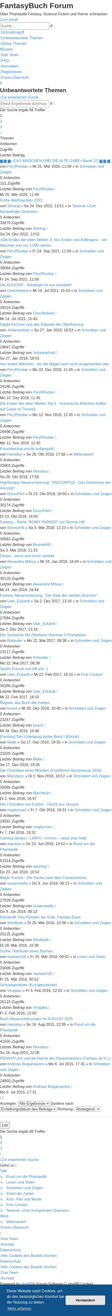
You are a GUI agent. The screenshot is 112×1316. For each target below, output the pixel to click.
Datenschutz (10, 1250)
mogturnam (16, 810)
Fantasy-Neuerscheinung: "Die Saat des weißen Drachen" (49, 595)
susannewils (17, 883)
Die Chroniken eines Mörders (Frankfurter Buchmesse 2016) (51, 770)
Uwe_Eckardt (18, 601)
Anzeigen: (25, 1103)
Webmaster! (83, 454)
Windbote (15, 923)
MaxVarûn (15, 776)
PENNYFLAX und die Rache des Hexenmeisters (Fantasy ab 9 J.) (55, 1058)
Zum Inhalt (9, 20)
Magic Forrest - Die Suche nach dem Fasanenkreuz (43, 878)
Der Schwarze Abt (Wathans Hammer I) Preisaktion (43, 635)
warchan (14, 844)
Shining (13, 206)
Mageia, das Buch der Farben (25, 703)
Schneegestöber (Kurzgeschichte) (28, 985)
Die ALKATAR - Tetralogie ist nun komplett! (36, 285)
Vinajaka (14, 991)
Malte (11, 742)
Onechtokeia (17, 291)
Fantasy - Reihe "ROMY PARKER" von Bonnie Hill (42, 522)
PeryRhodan (17, 166)
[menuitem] (21, 38)
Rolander (14, 641)
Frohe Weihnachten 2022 (21, 200)
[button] (0, 133)
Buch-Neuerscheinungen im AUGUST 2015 (36, 1019)
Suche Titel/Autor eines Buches (26, 951)
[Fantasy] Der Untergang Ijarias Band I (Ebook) (39, 737)
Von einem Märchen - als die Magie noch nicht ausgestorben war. (55, 364)
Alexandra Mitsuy (21, 562)
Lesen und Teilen (91, 957)
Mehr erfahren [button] (19, 1309)
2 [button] (1, 121)
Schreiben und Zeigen (93, 494)
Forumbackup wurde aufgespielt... (28, 449)
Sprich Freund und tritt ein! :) (24, 669)
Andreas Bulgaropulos (25, 1064)
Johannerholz (18, 330)
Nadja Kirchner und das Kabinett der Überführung (41, 324)
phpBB (26, 1284)
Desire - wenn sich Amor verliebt (27, 556)
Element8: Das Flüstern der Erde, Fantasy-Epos (40, 917)
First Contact (92, 674)
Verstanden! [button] (85, 1300)
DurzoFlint (15, 494)
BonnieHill (15, 528)
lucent (12, 708)
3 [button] (1, 127)
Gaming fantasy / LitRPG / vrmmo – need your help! (43, 838)
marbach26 (16, 957)
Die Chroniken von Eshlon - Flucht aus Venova (39, 804)
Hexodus (14, 454)
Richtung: (79, 1109)
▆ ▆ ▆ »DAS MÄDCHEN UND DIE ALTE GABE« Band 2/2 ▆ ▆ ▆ (55, 161)
